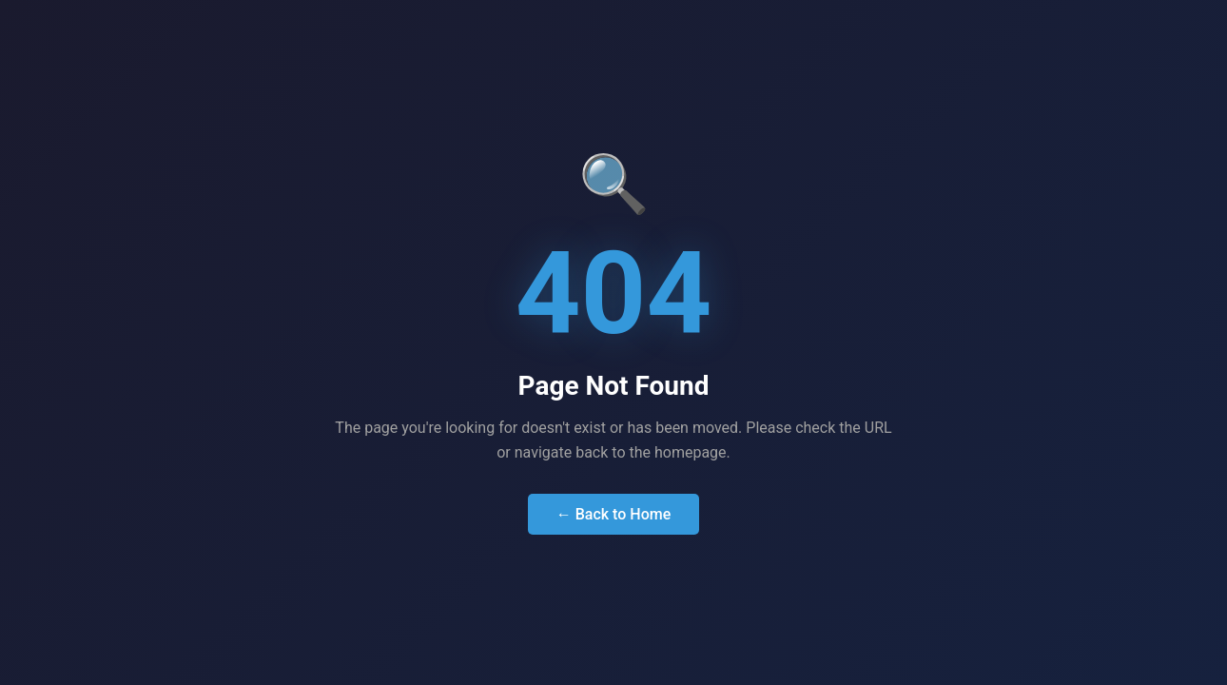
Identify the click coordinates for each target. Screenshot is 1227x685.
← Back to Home (614, 514)
